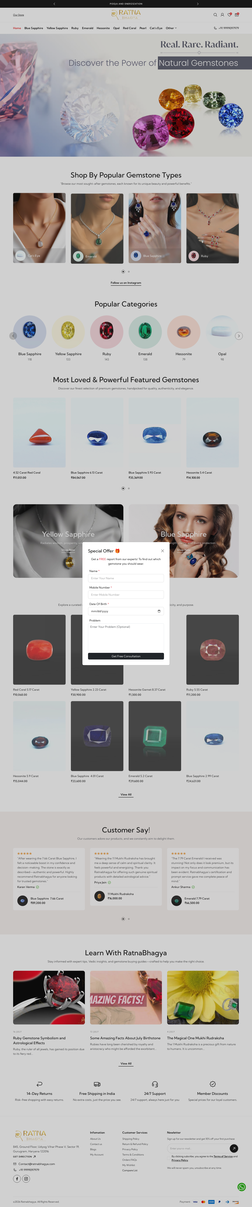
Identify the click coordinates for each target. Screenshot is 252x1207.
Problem (94, 620)
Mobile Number (100, 587)
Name (94, 571)
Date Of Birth (99, 604)
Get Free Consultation (126, 656)
